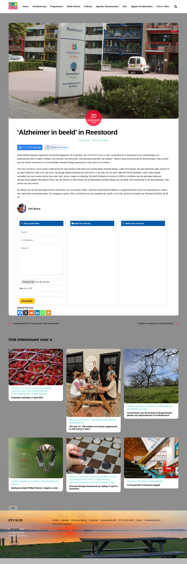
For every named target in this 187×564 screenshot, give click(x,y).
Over (132, 6)
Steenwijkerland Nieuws (103, 426)
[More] (48, 318)
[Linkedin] (37, 318)
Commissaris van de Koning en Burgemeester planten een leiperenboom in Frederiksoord (149, 419)
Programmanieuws (21, 400)
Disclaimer (93, 526)
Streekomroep (40, 6)
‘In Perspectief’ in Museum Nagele (143, 490)
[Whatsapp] (42, 318)
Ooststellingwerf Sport (103, 483)
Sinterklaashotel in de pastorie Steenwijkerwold (36, 329)
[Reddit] (31, 318)
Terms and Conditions (62, 529)
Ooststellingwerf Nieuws (34, 397)
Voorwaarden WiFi (108, 526)
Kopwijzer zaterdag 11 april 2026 (27, 403)
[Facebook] (20, 318)
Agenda (130, 412)
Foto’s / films (30, 12)
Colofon (55, 526)
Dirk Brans (84, 146)
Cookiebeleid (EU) (152, 526)
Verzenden (27, 306)
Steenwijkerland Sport (81, 485)
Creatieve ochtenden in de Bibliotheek (155, 329)
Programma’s (62, 6)
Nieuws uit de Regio (100, 146)
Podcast (96, 6)
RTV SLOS (14, 535)
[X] (25, 318)
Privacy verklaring (79, 526)
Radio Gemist (81, 6)
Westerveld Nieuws (137, 415)
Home (23, 6)
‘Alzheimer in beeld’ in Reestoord (67, 138)
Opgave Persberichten (152, 6)
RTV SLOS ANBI (126, 526)
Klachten (65, 526)
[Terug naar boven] (13, 513)
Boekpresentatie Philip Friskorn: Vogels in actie (34, 493)
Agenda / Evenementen (115, 6)
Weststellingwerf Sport (102, 488)
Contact (138, 526)
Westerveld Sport (78, 488)
